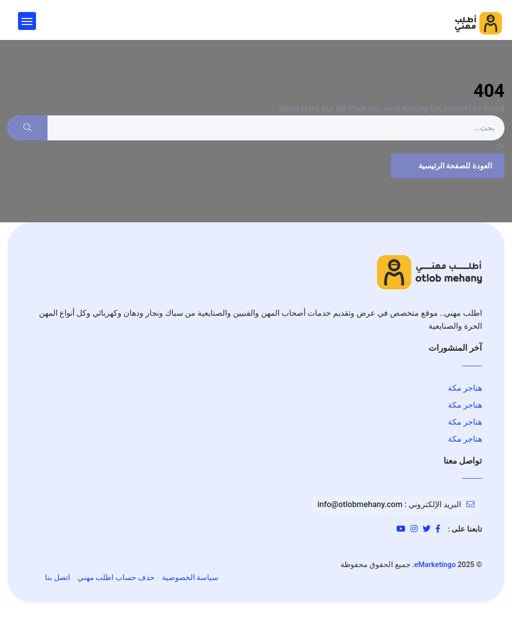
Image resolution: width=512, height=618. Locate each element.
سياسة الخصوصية (190, 577)
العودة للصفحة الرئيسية (446, 166)
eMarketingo (435, 564)
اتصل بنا (57, 577)
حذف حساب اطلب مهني (116, 577)
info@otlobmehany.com (360, 504)
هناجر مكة (465, 388)
